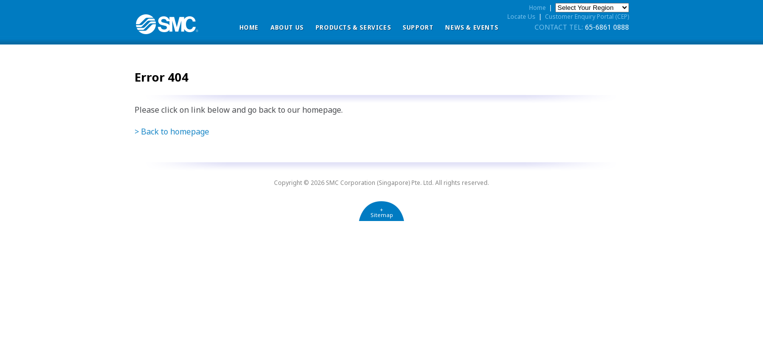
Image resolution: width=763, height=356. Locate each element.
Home (249, 27)
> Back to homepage (172, 131)
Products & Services (353, 27)
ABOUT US (287, 27)
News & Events (471, 27)
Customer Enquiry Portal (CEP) (587, 16)
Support (418, 27)
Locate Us (521, 16)
